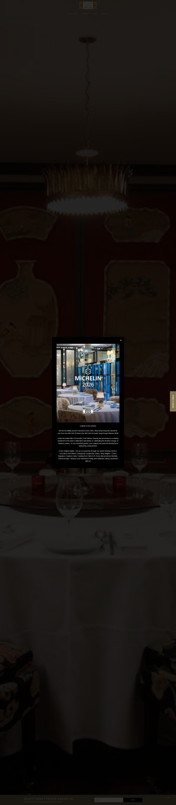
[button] (121, 340)
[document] (88, 402)
